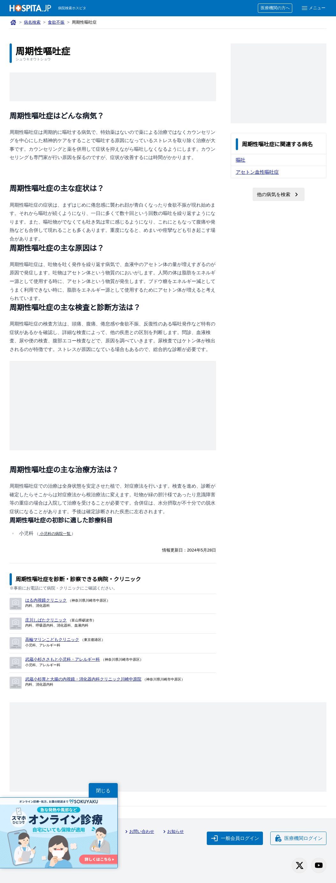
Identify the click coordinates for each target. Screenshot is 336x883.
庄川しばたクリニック (46, 620)
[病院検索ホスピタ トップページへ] (30, 8)
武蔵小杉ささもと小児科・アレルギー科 (62, 659)
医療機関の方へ (275, 7)
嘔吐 (240, 160)
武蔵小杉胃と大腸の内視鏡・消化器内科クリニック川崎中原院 (83, 679)
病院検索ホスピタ (72, 8)
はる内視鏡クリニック (46, 600)
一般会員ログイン (235, 838)
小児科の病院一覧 (55, 533)
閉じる (103, 790)
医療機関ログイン (298, 838)
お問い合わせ (138, 831)
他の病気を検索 (279, 194)
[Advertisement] (126, 86)
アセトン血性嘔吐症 (257, 172)
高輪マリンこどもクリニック (52, 639)
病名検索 (32, 22)
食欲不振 (56, 22)
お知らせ (172, 831)
